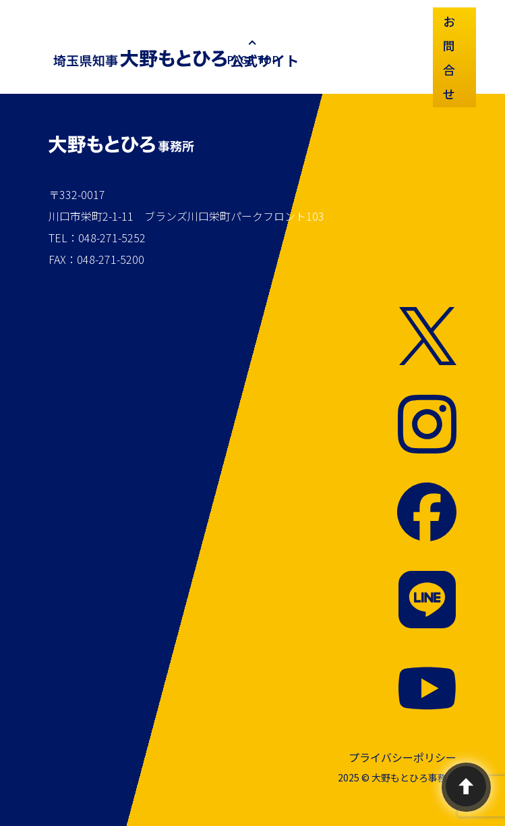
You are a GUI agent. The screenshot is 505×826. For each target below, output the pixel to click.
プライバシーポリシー (402, 757)
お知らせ (307, 44)
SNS (415, 19)
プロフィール (344, 44)
